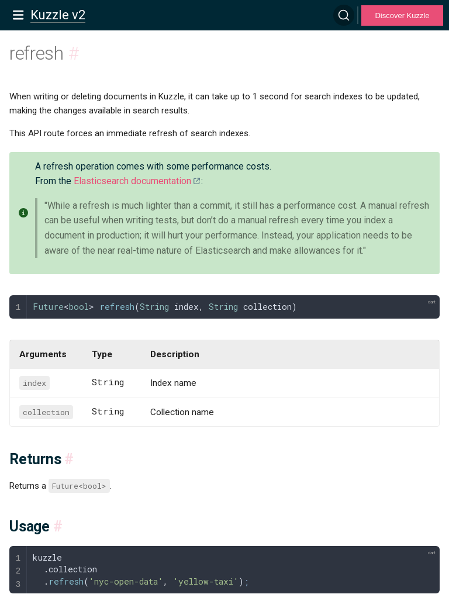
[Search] (343, 15)
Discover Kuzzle (402, 15)
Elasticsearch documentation (132, 180)
